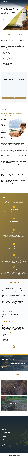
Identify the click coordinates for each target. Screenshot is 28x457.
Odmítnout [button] (14, 455)
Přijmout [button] (11, 455)
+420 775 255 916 (5, 438)
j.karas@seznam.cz (5, 439)
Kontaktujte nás (4, 19)
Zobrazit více (18, 455)
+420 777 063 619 (5, 436)
